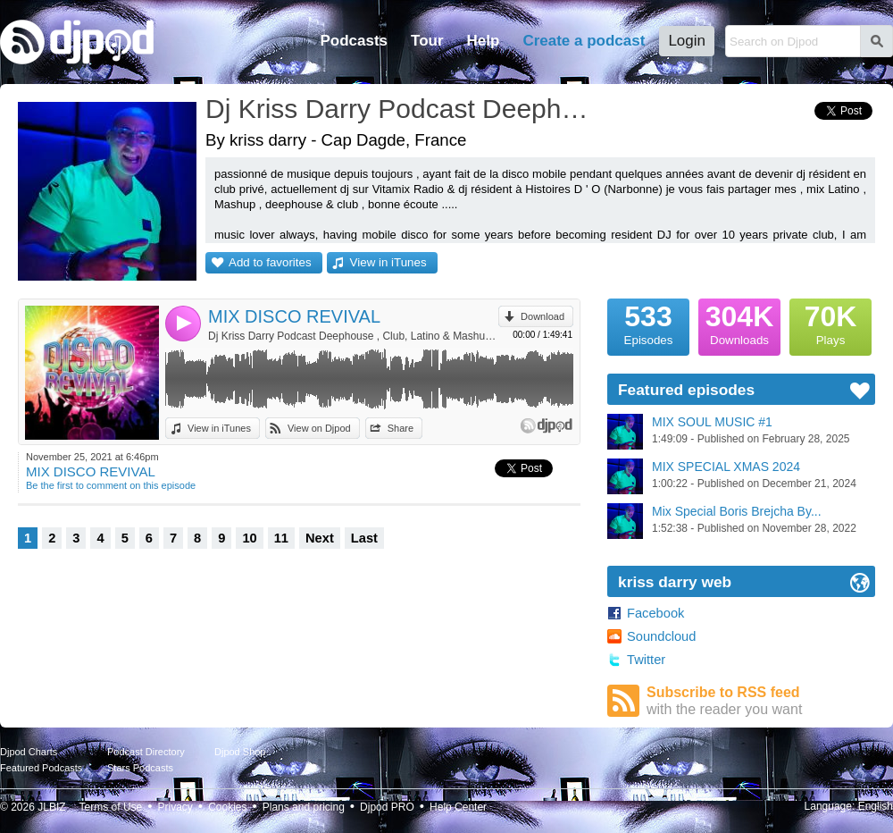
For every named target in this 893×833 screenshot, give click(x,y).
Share (400, 428)
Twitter (646, 659)
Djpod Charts (28, 751)
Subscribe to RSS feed (761, 701)
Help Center (458, 807)
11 (281, 538)
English (875, 806)
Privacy (175, 807)
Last (364, 538)
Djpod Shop (240, 751)
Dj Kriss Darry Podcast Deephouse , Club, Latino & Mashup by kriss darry (353, 336)
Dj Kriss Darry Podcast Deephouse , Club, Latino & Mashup (397, 108)
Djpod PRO (387, 807)
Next (319, 538)
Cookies (227, 807)
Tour (427, 40)
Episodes (648, 323)
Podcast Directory (146, 751)
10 (249, 538)
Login (686, 40)
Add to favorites (270, 262)
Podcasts (354, 40)
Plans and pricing (304, 807)
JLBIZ (51, 807)
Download (542, 316)
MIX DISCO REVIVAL (294, 316)
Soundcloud (661, 636)
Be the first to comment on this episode (111, 485)
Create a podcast (583, 40)
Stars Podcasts (140, 767)
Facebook (655, 613)
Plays (830, 323)
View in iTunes (388, 262)
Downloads (739, 323)
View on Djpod (319, 428)
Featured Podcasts (41, 767)
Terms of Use (111, 807)
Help (483, 40)
